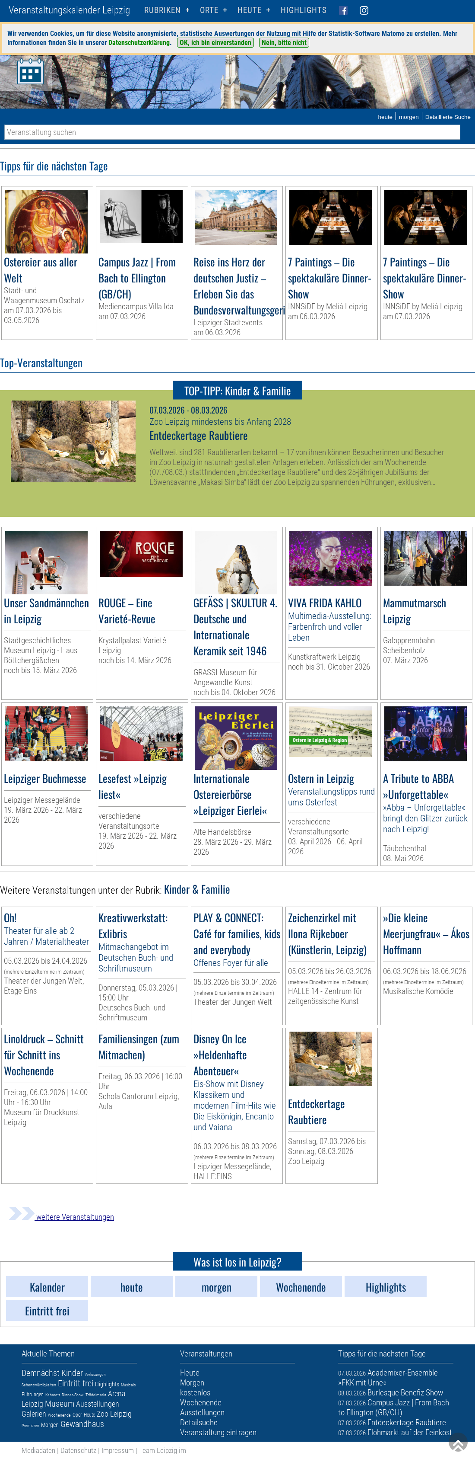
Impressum (117, 1450)
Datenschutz (78, 1450)
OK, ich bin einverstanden (215, 42)
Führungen (33, 1395)
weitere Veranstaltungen (61, 1217)
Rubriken (162, 10)
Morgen (50, 1424)
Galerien (34, 1413)
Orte (209, 10)
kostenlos (195, 1393)
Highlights (304, 10)
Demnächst (41, 1373)
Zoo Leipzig (114, 1413)
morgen (409, 117)
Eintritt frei (75, 1383)
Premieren (30, 1425)
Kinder (72, 1373)
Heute (89, 1415)
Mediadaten (38, 1450)
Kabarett (52, 1394)
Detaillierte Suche (448, 117)
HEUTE (250, 10)
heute (385, 117)
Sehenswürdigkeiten (39, 1384)
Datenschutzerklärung (139, 42)
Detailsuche (199, 1422)
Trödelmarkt (96, 1394)
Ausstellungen (97, 1403)
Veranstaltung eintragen (218, 1432)
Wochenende (59, 1415)
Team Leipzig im (162, 1450)
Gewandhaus (82, 1424)
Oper (77, 1415)
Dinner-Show (73, 1394)
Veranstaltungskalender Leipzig (69, 10)
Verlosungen (95, 1374)
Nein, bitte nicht (284, 42)
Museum (59, 1403)
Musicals (128, 1384)
